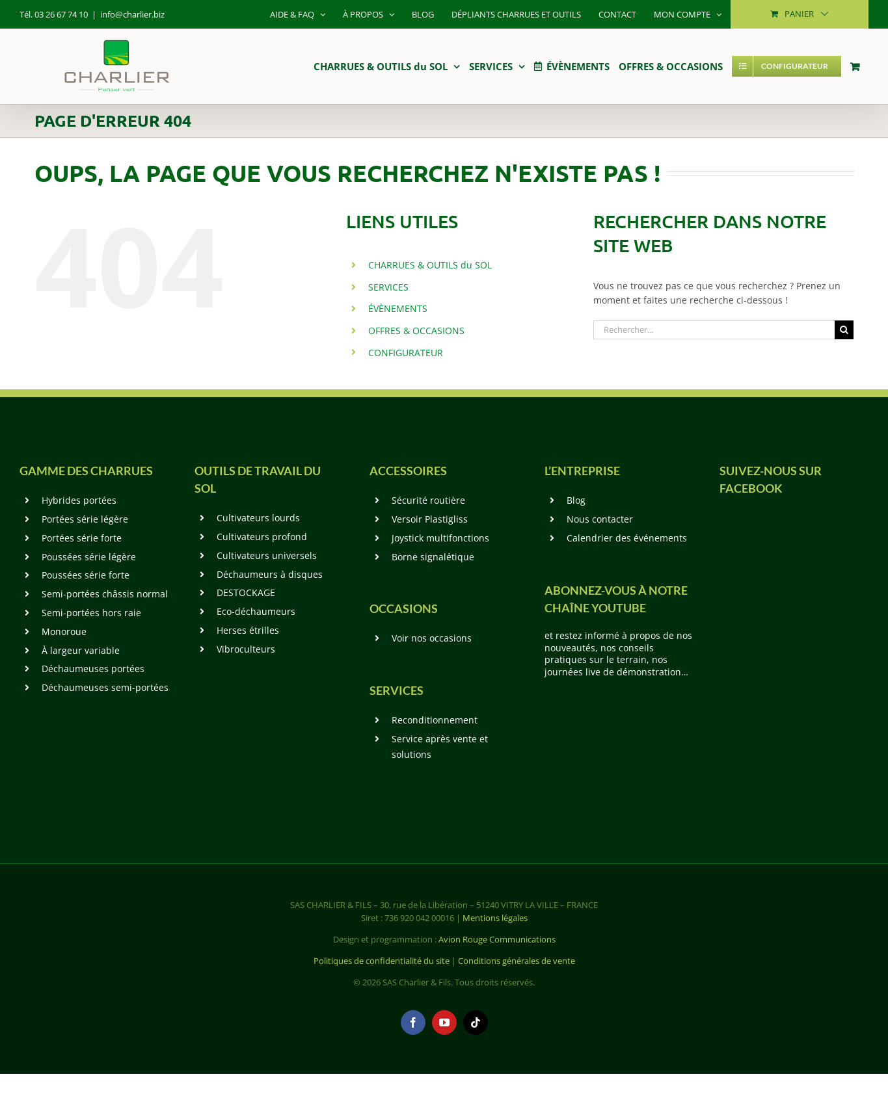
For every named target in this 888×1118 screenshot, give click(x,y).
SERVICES (388, 287)
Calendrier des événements (627, 538)
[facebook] (413, 1022)
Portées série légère (85, 519)
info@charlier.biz (132, 14)
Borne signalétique (433, 557)
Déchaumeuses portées (93, 668)
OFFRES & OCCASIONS (416, 330)
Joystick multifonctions (440, 538)
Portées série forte (82, 538)
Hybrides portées (79, 500)
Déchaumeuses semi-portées (105, 687)
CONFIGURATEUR (405, 352)
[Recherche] (844, 329)
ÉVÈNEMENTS (397, 308)
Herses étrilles (248, 630)
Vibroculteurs (246, 649)
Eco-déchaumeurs (256, 611)
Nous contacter (600, 519)
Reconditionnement (435, 720)
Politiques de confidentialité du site (382, 961)
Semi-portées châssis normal (105, 594)
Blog (576, 500)
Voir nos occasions (432, 638)
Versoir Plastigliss (430, 519)
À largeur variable (81, 650)
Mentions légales (495, 918)
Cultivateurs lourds (258, 518)
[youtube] (444, 1022)
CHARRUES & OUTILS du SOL (430, 265)
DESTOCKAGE (246, 592)
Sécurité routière (428, 500)
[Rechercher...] (714, 329)
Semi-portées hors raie (91, 612)
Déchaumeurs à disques (270, 574)
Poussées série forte (85, 575)
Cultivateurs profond (262, 536)
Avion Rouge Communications (497, 939)
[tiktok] (475, 1022)
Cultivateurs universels (267, 555)
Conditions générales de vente (516, 961)
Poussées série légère (89, 557)
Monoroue (64, 631)
